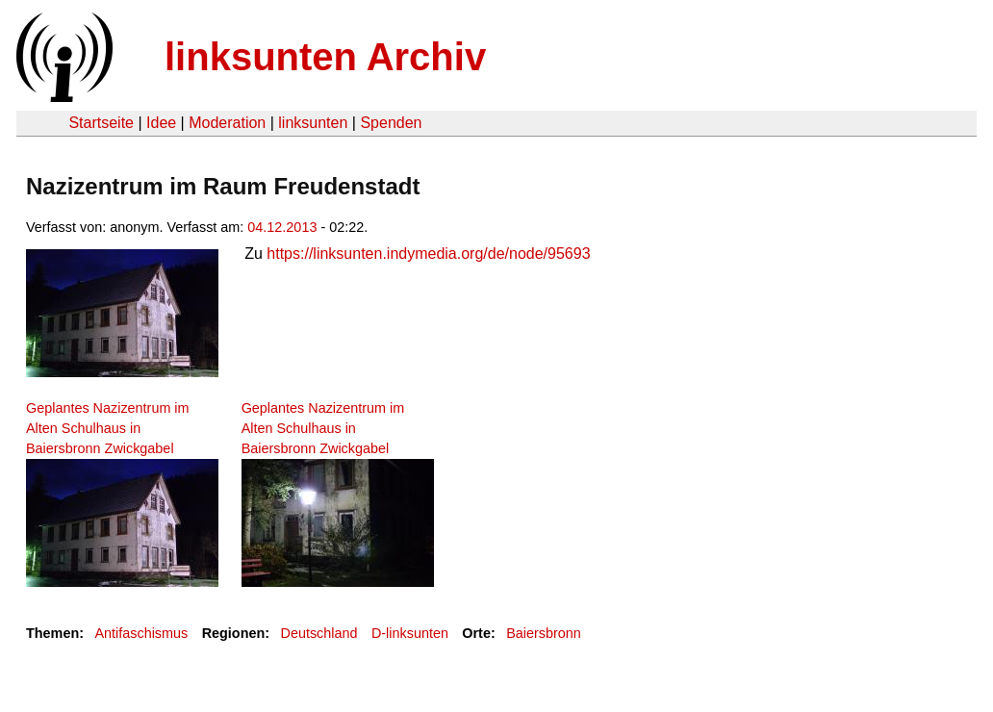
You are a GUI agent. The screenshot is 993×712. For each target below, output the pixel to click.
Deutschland (319, 633)
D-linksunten (409, 633)
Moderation (227, 122)
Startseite (101, 122)
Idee (161, 122)
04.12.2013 (282, 227)
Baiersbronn (543, 633)
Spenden (390, 122)
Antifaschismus (141, 633)
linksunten (312, 122)
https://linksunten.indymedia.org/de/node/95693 (428, 253)
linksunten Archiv (325, 57)
